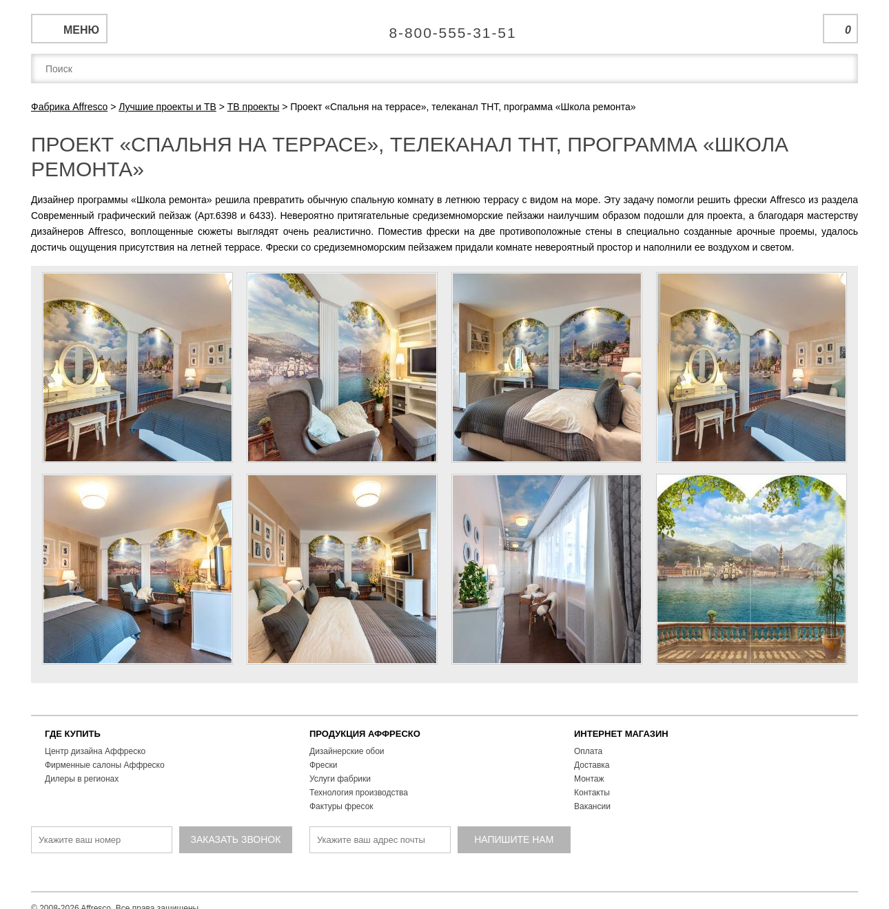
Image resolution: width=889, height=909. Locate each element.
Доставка (592, 765)
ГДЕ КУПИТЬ (73, 734)
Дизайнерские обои (347, 751)
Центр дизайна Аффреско (95, 751)
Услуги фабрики (340, 779)
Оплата (588, 751)
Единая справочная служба (445, 27)
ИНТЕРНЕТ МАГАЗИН (621, 734)
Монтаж (589, 779)
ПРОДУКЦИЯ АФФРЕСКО (364, 734)
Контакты (592, 792)
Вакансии (592, 806)
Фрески (323, 765)
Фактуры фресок (341, 806)
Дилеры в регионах (82, 779)
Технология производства (358, 792)
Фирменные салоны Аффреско (105, 765)
